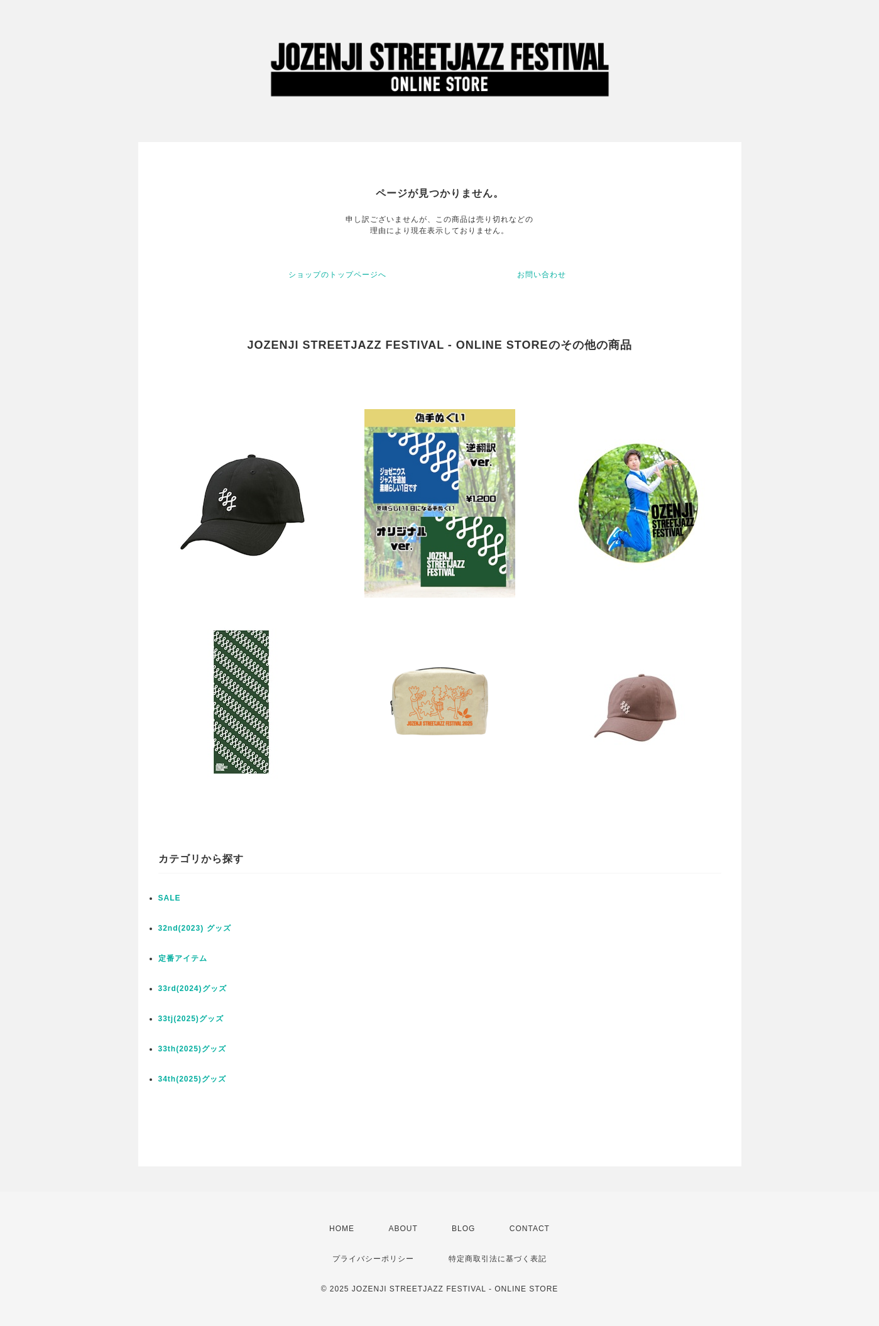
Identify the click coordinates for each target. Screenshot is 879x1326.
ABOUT (402, 1228)
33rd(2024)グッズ (192, 988)
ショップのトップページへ (337, 274)
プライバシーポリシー (373, 1258)
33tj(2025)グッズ (191, 1018)
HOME (341, 1228)
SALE (169, 898)
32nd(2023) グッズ (194, 928)
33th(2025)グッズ (192, 1048)
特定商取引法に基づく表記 (498, 1258)
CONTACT (530, 1228)
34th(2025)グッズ (192, 1079)
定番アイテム (182, 958)
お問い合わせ (541, 274)
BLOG (463, 1228)
